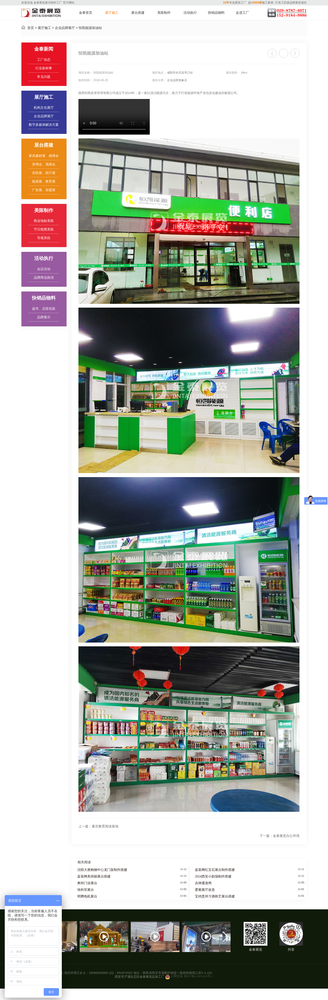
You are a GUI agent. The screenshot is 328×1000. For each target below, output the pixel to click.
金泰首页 (85, 12)
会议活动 (43, 269)
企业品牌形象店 (177, 80)
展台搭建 (138, 12)
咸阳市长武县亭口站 (180, 72)
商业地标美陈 (44, 221)
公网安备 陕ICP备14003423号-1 (192, 976)
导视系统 (43, 238)
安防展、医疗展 (43, 173)
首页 (30, 28)
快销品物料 (216, 12)
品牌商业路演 (44, 277)
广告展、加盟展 (43, 190)
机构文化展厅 (44, 107)
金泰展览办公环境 (279, 836)
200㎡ (244, 72)
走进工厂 (242, 12)
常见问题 (43, 77)
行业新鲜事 (43, 68)
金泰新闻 (43, 49)
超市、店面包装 (43, 308)
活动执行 (190, 12)
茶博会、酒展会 (43, 164)
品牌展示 (43, 317)
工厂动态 (43, 59)
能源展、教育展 (43, 181)
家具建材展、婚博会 (44, 156)
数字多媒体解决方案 (44, 125)
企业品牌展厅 (65, 28)
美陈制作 (164, 12)
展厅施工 (111, 12)
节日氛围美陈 (44, 229)
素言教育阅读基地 (98, 826)
